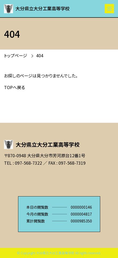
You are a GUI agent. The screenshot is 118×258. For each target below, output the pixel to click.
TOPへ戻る (14, 87)
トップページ (15, 55)
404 (39, 55)
